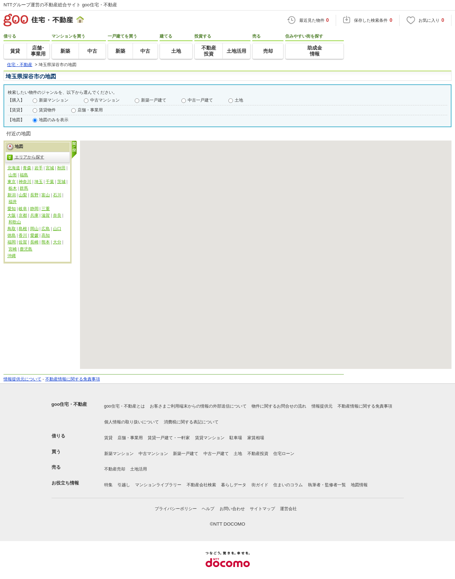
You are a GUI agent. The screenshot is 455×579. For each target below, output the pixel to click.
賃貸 (108, 437)
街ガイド (260, 484)
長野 (34, 195)
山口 (57, 228)
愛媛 (34, 235)
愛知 (11, 208)
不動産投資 (257, 453)
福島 (24, 175)
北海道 (13, 167)
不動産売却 (114, 469)
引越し (124, 484)
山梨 (23, 195)
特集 (108, 484)
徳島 (11, 235)
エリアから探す (25, 157)
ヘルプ (208, 508)
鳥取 (11, 228)
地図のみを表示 (53, 119)
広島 (45, 228)
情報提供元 (322, 406)
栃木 (12, 188)
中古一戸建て (200, 100)
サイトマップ (262, 508)
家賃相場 (255, 437)
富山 (45, 195)
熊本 (45, 242)
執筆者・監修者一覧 (327, 484)
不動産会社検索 (201, 484)
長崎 (34, 242)
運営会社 (288, 508)
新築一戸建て (153, 100)
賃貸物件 (47, 110)
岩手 (38, 167)
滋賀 (45, 215)
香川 (23, 235)
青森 (27, 167)
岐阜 (23, 208)
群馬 (24, 188)
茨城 (61, 181)
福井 (12, 201)
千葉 (50, 181)
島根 (23, 228)
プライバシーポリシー (176, 508)
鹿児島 (26, 249)
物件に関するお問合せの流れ (279, 406)
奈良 (57, 215)
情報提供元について (22, 379)
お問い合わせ (232, 508)
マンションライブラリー (158, 484)
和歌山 (14, 222)
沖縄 (11, 255)
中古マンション (105, 100)
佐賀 (23, 242)
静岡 (34, 208)
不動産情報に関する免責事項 (72, 379)
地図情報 (359, 484)
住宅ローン (283, 453)
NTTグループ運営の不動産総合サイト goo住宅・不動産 (60, 4)
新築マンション (53, 100)
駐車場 (235, 437)
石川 (57, 195)
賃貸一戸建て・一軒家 (169, 437)
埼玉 (38, 181)
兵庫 (34, 215)
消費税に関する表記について (191, 421)
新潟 (11, 195)
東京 (11, 181)
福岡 (11, 242)
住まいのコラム (288, 484)
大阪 (11, 215)
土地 (239, 100)
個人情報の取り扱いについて (131, 421)
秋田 (61, 167)
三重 (45, 208)
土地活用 (138, 469)
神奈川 (25, 181)
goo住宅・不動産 (69, 404)
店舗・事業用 (90, 110)
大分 (57, 242)
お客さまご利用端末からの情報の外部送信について (198, 406)
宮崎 (12, 249)
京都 (23, 215)
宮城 (50, 167)
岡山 (34, 228)
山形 (12, 175)
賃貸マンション (210, 437)
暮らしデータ (233, 484)
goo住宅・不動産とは (124, 406)
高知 (45, 235)
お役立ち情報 (65, 483)
